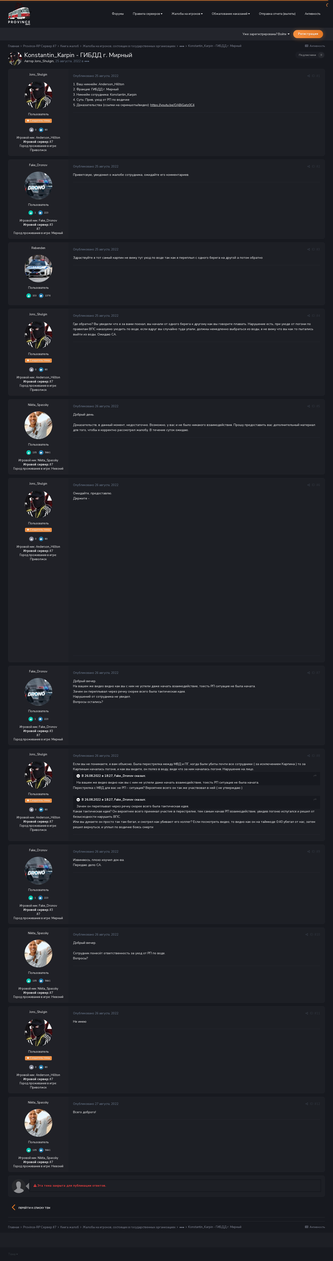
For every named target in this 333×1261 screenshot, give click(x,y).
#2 (318, 166)
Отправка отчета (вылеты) (277, 14)
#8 (318, 756)
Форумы (118, 14)
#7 (318, 673)
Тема (13, 1254)
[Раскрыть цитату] (79, 776)
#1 (318, 76)
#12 (317, 1104)
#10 (317, 935)
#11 (317, 1013)
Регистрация (308, 34)
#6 (318, 485)
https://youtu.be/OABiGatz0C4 (172, 105)
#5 (318, 406)
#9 (318, 852)
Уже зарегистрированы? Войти (266, 34)
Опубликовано (95, 76)
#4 (318, 316)
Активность (312, 14)
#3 (318, 249)
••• (86, 61)
